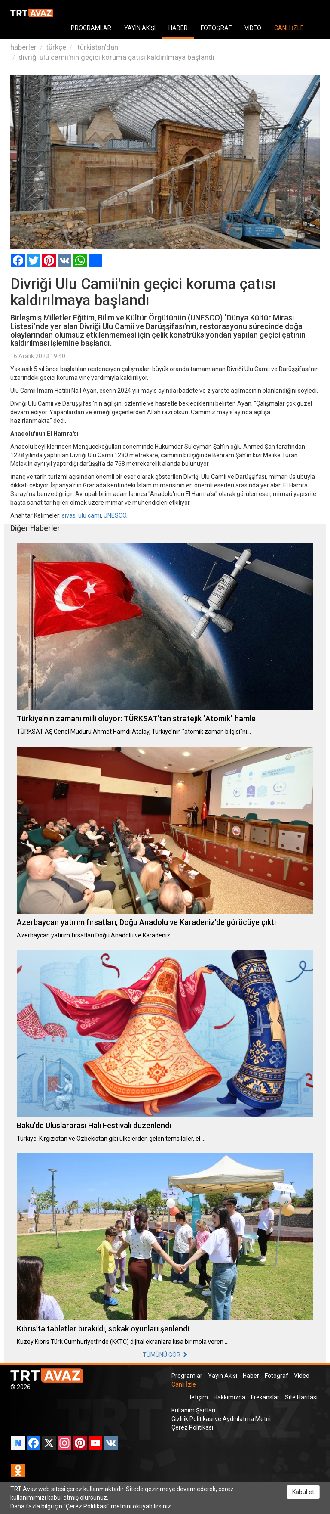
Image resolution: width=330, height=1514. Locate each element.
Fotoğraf (276, 1375)
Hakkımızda (229, 1397)
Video (301, 1375)
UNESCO (115, 515)
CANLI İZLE (289, 28)
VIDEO (252, 28)
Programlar (186, 1375)
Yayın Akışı (222, 1375)
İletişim (198, 1397)
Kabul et (303, 1492)
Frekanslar (265, 1397)
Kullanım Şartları (193, 1410)
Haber (251, 1375)
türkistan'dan (97, 47)
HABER (178, 28)
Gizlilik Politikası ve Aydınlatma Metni (221, 1418)
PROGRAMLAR (91, 28)
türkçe (56, 47)
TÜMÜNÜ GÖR (165, 1354)
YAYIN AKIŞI (140, 28)
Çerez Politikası (192, 1427)
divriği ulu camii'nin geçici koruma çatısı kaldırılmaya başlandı (116, 57)
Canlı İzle (183, 1384)
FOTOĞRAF (216, 28)
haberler (23, 47)
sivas (69, 515)
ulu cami (89, 515)
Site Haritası (301, 1397)
